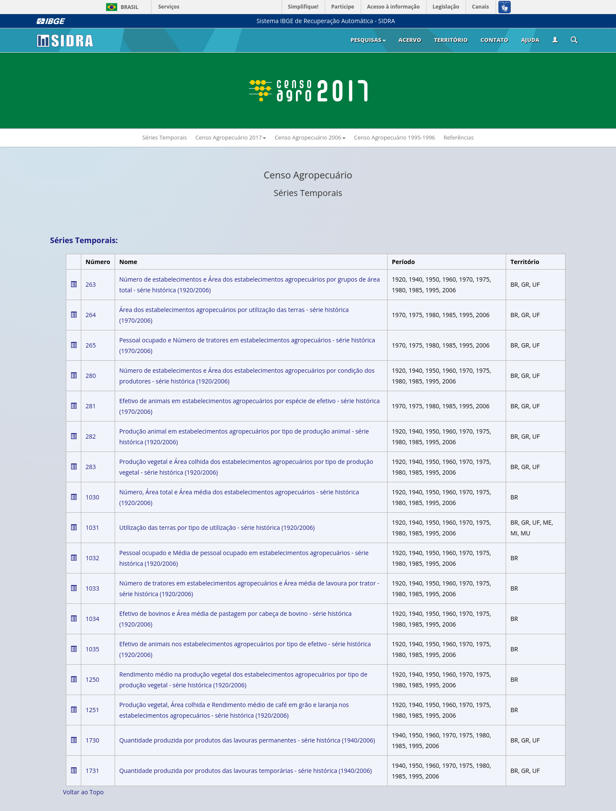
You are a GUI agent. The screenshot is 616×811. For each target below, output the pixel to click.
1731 (92, 770)
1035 (92, 649)
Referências (459, 137)
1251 (92, 710)
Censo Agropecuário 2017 (230, 137)
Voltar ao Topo (83, 792)
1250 (92, 679)
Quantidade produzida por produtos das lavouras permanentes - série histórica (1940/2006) (247, 740)
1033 (92, 588)
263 (91, 284)
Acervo (410, 40)
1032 (92, 558)
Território (451, 40)
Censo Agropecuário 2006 (310, 137)
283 (91, 467)
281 (91, 406)
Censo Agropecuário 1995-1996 (394, 137)
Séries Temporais (164, 137)
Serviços (168, 6)
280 (91, 375)
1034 (92, 619)
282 (91, 436)
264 (91, 315)
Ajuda (530, 40)
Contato (494, 40)
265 (91, 345)
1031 (92, 527)
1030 (92, 497)
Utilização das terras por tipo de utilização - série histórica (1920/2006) (217, 527)
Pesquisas (367, 40)
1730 (92, 740)
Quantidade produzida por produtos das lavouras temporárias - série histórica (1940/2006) (245, 770)
